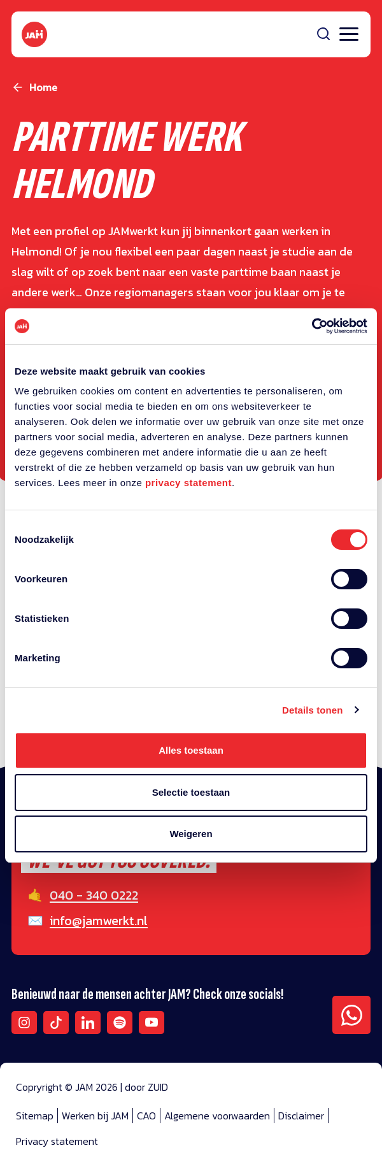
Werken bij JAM (95, 1115)
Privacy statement (57, 1141)
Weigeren (190, 833)
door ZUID (146, 1087)
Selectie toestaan (191, 792)
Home (43, 87)
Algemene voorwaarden (217, 1115)
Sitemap (34, 1115)
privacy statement (188, 482)
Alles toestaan (191, 750)
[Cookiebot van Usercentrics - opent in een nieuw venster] (311, 326)
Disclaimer (301, 1115)
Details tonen (312, 710)
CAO (146, 1115)
